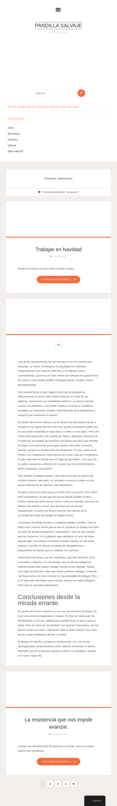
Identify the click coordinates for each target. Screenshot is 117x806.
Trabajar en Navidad (58, 249)
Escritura (14, 133)
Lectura (13, 139)
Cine (11, 127)
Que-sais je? (15, 151)
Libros (12, 145)
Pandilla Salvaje (58, 25)
